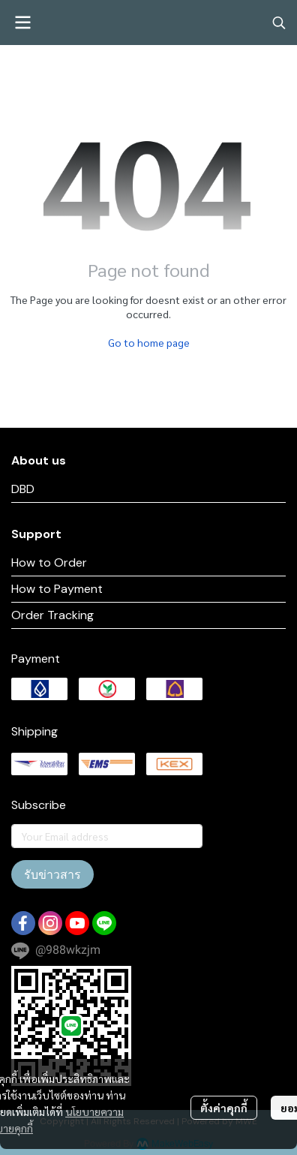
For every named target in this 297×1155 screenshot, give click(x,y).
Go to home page (149, 342)
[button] (279, 22)
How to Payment (57, 589)
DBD (22, 489)
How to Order (49, 562)
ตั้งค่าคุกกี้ (224, 1107)
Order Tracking (52, 615)
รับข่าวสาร (52, 874)
